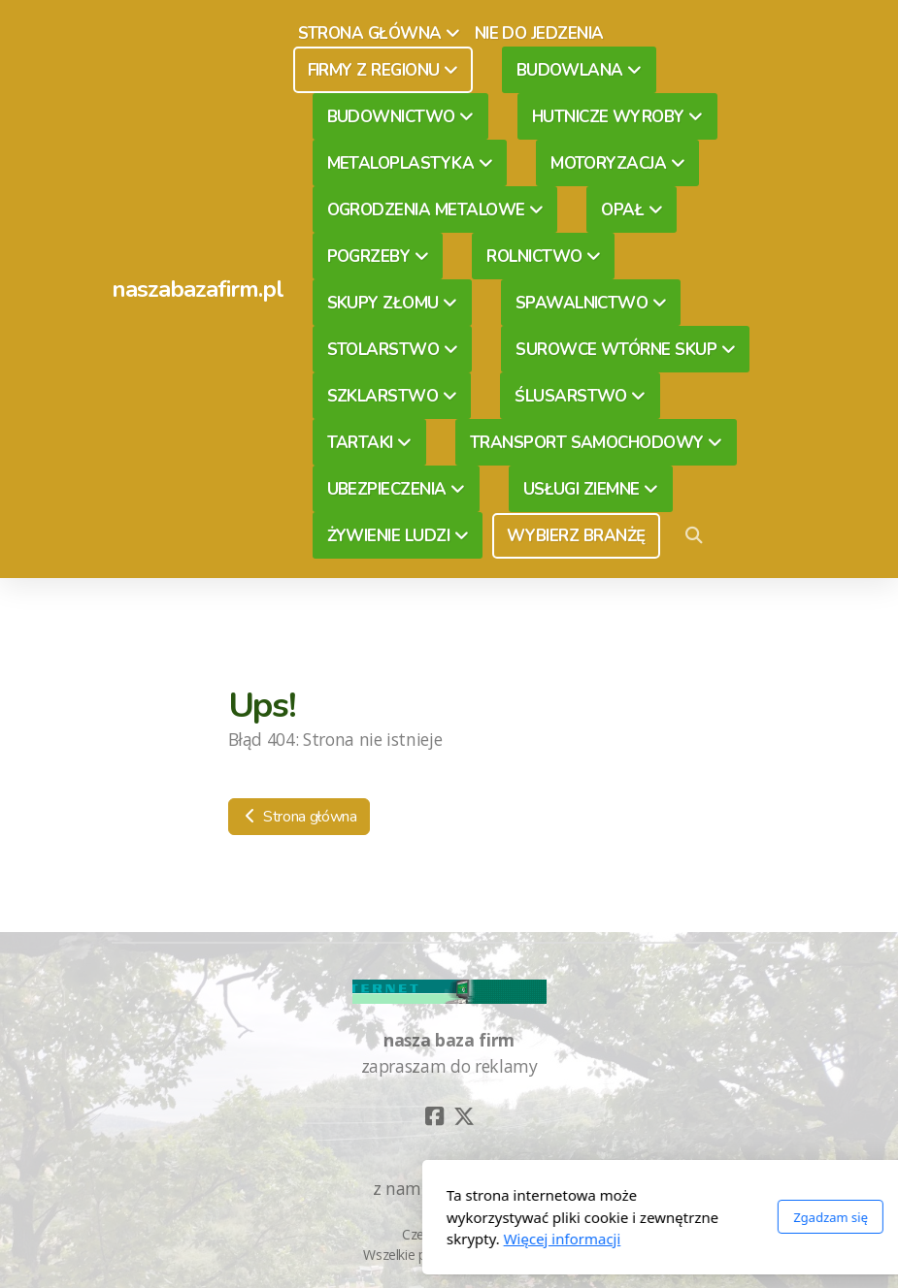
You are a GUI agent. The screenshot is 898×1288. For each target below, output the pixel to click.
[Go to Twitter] (464, 1116)
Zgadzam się (615, 1217)
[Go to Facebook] (434, 1116)
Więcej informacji (346, 1238)
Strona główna (299, 816)
